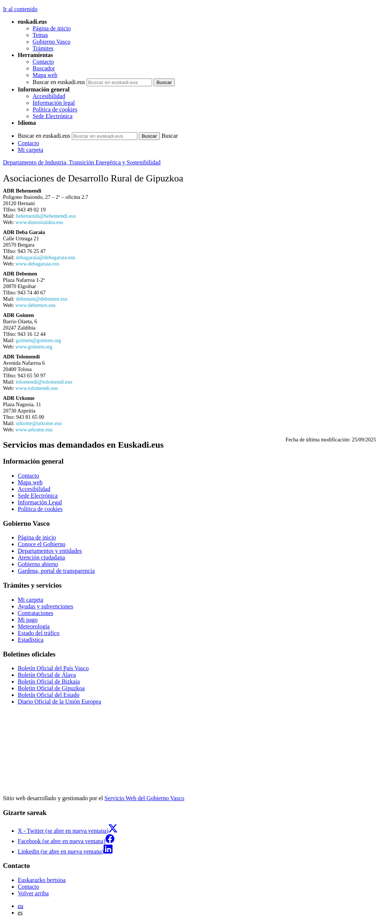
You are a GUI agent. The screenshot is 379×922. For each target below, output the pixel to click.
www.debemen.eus (36, 305)
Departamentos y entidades (50, 551)
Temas (40, 35)
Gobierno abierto (38, 564)
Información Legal (40, 502)
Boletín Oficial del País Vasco (53, 668)
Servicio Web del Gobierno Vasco (144, 798)
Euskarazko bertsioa (42, 880)
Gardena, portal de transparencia (56, 571)
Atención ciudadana (41, 557)
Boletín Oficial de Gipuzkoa (51, 688)
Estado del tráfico (39, 633)
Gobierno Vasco (51, 42)
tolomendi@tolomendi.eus (44, 382)
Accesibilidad (49, 96)
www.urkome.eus (34, 429)
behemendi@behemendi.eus (46, 216)
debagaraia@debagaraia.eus (46, 257)
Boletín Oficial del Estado (49, 695)
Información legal (54, 103)
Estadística (30, 640)
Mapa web (45, 75)
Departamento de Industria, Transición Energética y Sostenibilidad (82, 162)
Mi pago (28, 620)
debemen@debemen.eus (42, 299)
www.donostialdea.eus (39, 222)
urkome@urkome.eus (39, 423)
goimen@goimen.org (38, 340)
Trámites (43, 48)
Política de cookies (55, 109)
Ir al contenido (20, 9)
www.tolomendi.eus (37, 388)
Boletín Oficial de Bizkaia (49, 681)
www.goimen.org (34, 347)
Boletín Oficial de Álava (47, 675)
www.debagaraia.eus (38, 264)
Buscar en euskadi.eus (59, 82)
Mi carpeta (30, 150)
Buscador (44, 68)
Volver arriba (33, 893)
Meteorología (34, 626)
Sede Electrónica (53, 116)
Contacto (43, 62)
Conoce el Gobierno (42, 544)
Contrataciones (35, 613)
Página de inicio (52, 28)
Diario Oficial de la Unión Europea (59, 701)
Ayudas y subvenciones (45, 606)
